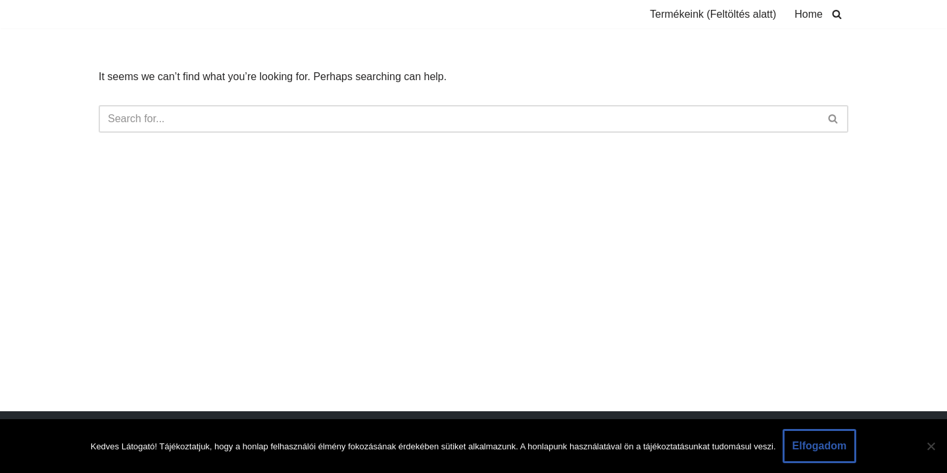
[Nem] (930, 446)
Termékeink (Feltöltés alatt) (713, 14)
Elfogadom (819, 445)
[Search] (837, 14)
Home (808, 14)
